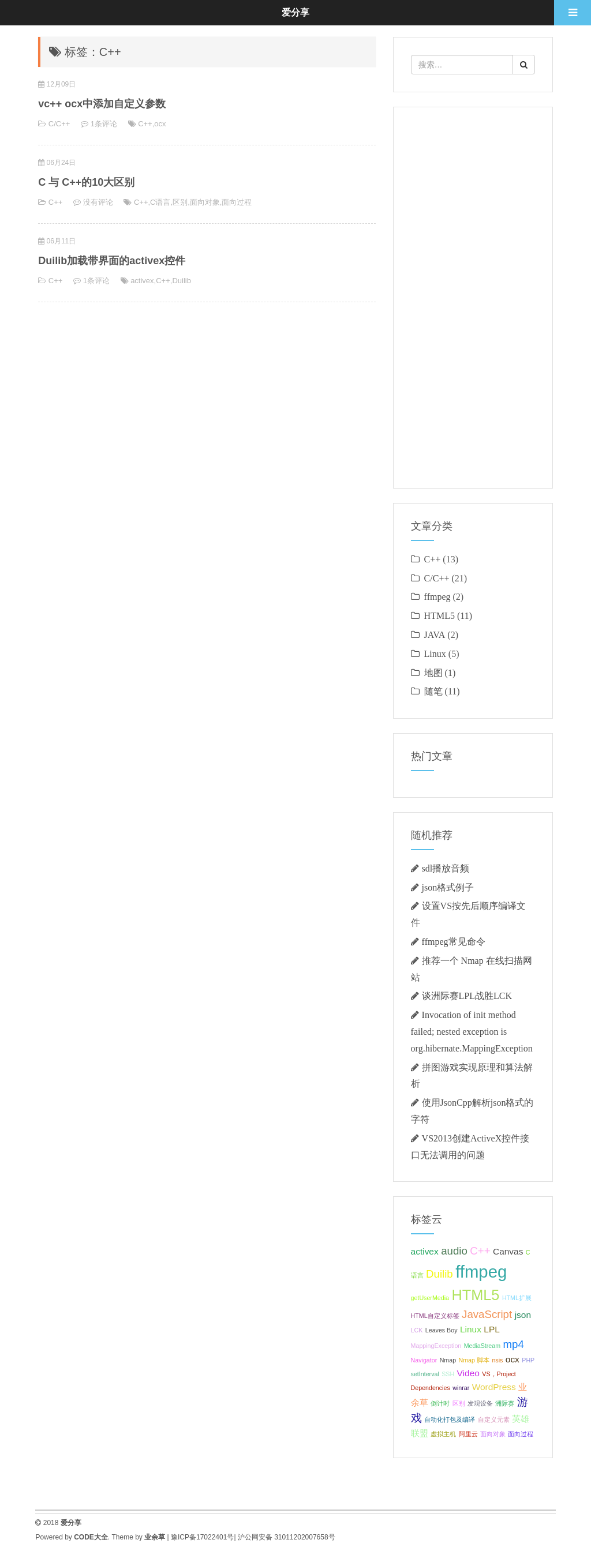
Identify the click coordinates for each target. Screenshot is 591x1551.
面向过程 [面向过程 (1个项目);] (520, 1433)
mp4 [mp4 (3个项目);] (513, 1344)
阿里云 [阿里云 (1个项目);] (468, 1433)
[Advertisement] (473, 298)
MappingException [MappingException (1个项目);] (436, 1345)
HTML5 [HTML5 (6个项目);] (475, 1295)
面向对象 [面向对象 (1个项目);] (493, 1433)
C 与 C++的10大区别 (86, 182)
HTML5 (439, 615)
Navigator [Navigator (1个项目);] (424, 1360)
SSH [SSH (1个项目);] (448, 1373)
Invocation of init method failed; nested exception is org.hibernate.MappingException (472, 1031)
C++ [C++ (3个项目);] (480, 1251)
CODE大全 (91, 1537)
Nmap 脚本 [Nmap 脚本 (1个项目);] (474, 1360)
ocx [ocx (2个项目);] (512, 1359)
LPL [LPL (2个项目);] (492, 1329)
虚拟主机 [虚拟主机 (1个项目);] (443, 1433)
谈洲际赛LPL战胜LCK (467, 995)
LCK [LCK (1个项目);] (417, 1330)
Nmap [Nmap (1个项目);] (448, 1360)
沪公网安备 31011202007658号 (286, 1537)
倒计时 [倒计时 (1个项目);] (440, 1403)
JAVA (435, 634)
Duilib (181, 280)
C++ (145, 123)
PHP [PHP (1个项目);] (528, 1360)
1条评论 (104, 123)
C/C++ (59, 123)
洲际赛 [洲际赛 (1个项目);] (504, 1403)
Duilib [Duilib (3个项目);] (439, 1274)
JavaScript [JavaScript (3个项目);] (487, 1314)
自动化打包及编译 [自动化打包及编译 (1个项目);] (449, 1419)
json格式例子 (448, 887)
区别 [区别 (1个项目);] (458, 1403)
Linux (435, 653)
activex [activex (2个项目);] (425, 1251)
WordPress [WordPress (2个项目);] (494, 1387)
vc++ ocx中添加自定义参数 (102, 104)
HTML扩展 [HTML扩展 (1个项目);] (517, 1297)
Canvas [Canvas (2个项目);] (508, 1251)
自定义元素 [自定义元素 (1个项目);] (494, 1419)
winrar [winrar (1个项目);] (460, 1387)
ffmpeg (437, 596)
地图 (433, 672)
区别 (180, 202)
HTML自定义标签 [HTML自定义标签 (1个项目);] (435, 1315)
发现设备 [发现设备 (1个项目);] (480, 1403)
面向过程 (237, 202)
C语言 (160, 202)
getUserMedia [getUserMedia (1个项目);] (430, 1297)
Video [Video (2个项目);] (468, 1373)
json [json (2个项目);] (523, 1315)
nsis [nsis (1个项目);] (497, 1360)
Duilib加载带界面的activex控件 (111, 260)
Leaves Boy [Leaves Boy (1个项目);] (441, 1330)
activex (142, 280)
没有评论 (98, 202)
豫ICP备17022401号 (202, 1537)
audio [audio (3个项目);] (454, 1251)
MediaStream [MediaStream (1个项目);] (482, 1345)
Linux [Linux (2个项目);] (470, 1329)
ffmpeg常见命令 (453, 941)
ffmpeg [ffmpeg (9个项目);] (481, 1271)
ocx (160, 123)
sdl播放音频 (446, 868)
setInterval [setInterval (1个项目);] (425, 1373)
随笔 (433, 691)
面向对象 (205, 202)
